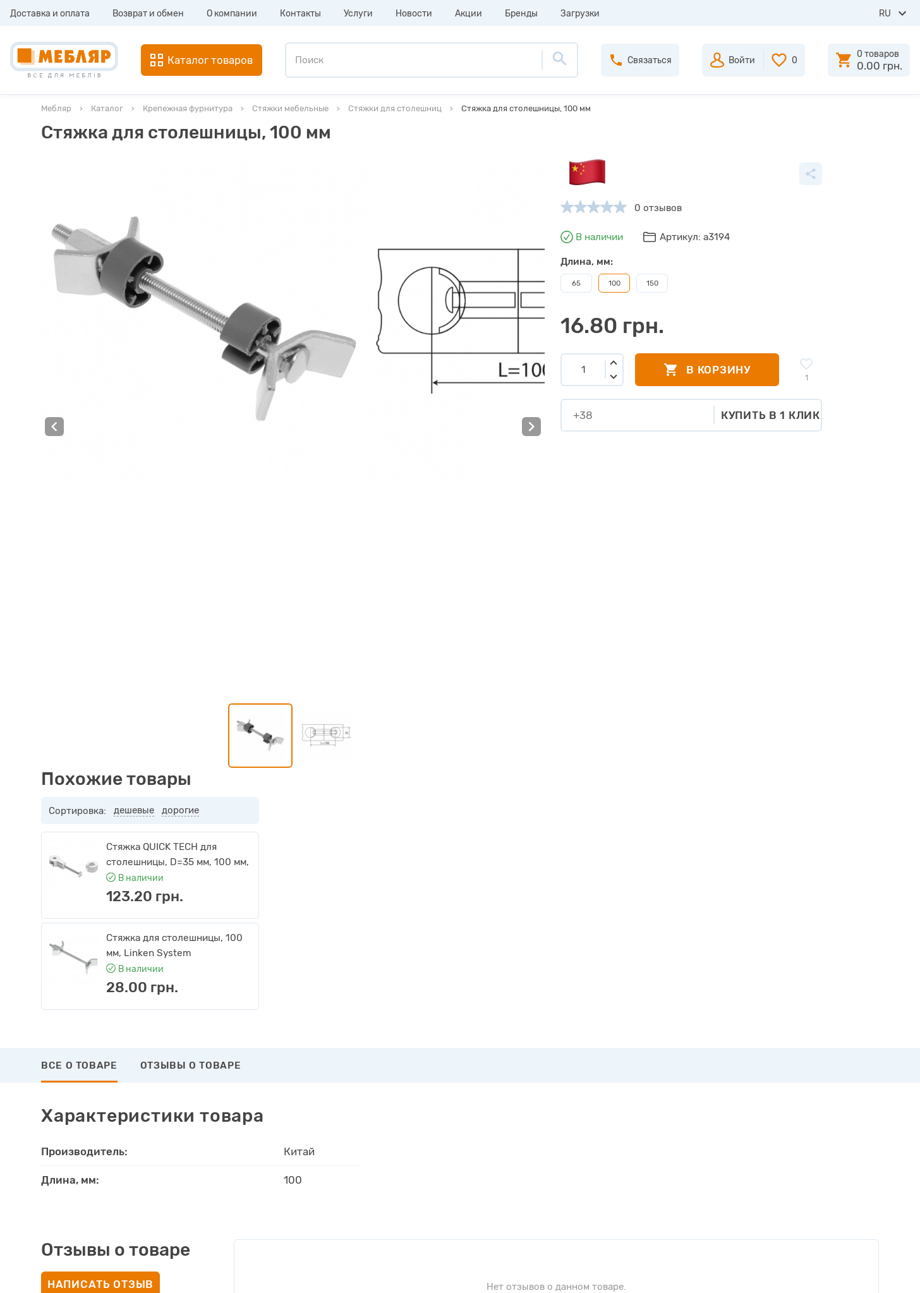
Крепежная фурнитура (188, 108)
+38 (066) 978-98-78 (800, 1107)
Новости (414, 13)
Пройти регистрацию (529, 1074)
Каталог (107, 108)
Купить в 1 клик (593, 414)
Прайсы (252, 1074)
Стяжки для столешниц (395, 108)
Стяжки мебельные (290, 108)
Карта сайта (262, 1165)
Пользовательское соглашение (305, 1188)
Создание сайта (794, 1272)
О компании (232, 13)
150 (475, 283)
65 (399, 283)
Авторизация (510, 1051)
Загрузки (580, 13)
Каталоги (255, 1097)
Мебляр (56, 108)
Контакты (300, 13)
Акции (468, 13)
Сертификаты (265, 1142)
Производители (270, 1051)
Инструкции (262, 1120)
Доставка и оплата (50, 13)
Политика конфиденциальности (307, 1211)
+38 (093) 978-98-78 (800, 1073)
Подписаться (814, 957)
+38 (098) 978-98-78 (800, 1090)
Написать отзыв (100, 835)
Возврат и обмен (148, 13)
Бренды (521, 13)
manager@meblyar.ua (793, 1138)
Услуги (358, 13)
